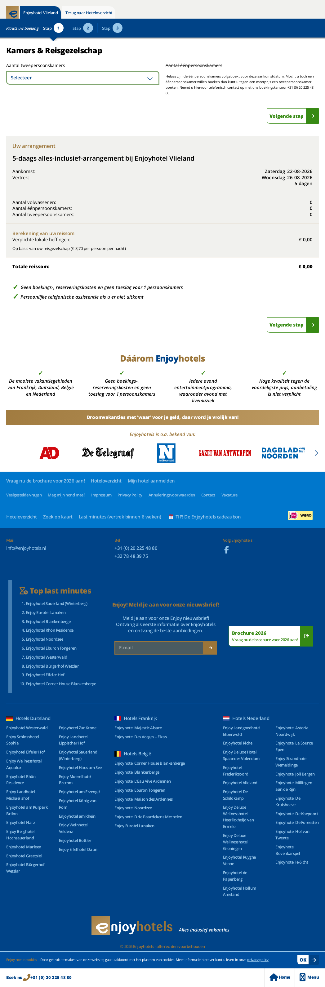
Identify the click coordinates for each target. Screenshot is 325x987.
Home (279, 977)
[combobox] (82, 78)
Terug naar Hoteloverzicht (88, 13)
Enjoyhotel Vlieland (40, 13)
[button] (316, 453)
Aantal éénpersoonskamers (194, 65)
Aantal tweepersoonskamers (28, 65)
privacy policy (258, 959)
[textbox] (82, 78)
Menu (309, 977)
